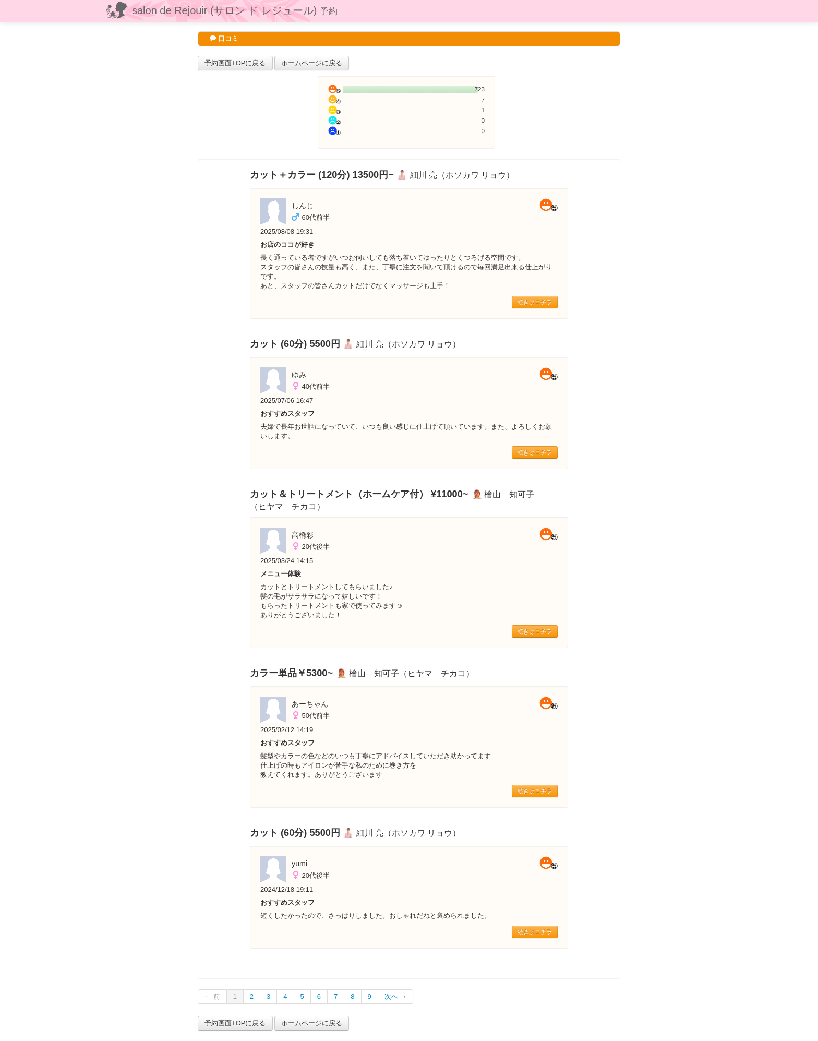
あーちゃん (310, 704)
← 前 (212, 996)
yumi (299, 863)
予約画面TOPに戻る (235, 63)
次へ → (395, 996)
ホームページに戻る (311, 63)
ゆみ (299, 374)
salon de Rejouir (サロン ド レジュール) (235, 10)
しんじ (303, 205)
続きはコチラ (535, 302)
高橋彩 (303, 535)
